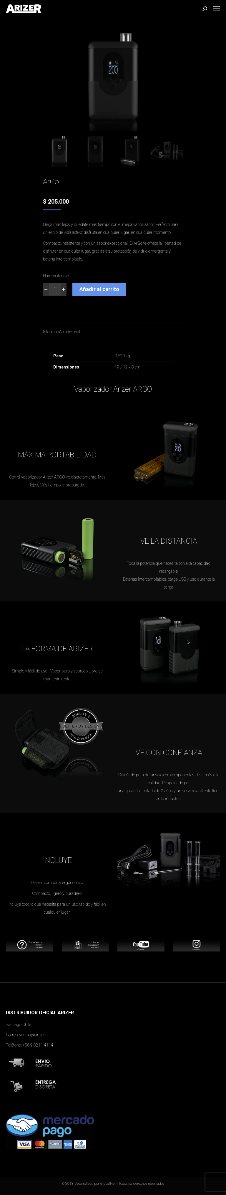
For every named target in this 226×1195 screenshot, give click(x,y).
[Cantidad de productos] (55, 289)
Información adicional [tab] (61, 331)
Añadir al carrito (99, 289)
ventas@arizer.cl (33, 1034)
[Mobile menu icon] (216, 8)
